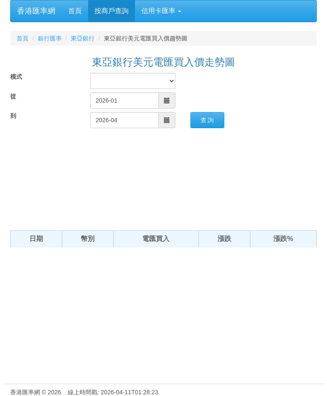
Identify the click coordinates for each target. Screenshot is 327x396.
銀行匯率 (50, 38)
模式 (16, 76)
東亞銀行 (83, 38)
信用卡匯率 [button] (161, 10)
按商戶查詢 (112, 10)
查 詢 (207, 120)
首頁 (75, 10)
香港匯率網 (36, 11)
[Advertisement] (163, 319)
